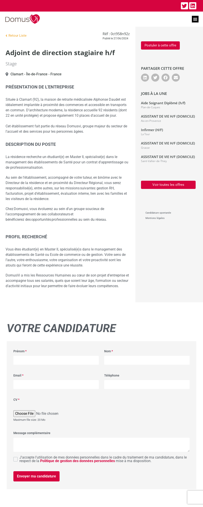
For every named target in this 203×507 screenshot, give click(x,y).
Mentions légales (155, 218)
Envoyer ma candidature (36, 476)
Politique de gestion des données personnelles (77, 461)
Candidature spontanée (158, 212)
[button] (195, 19)
